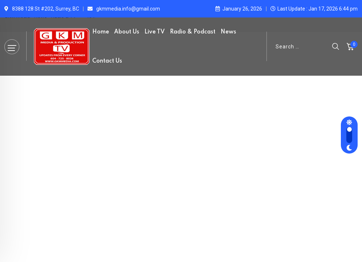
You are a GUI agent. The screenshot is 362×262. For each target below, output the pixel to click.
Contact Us (107, 61)
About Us (126, 32)
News (228, 32)
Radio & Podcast (192, 32)
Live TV (154, 32)
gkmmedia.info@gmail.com (128, 9)
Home (100, 32)
